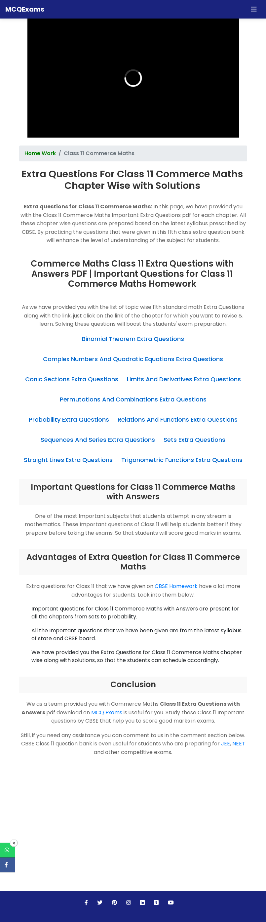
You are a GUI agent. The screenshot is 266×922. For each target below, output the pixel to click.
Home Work (40, 153)
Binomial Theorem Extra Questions (133, 339)
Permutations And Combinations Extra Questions (133, 399)
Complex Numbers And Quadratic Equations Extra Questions (133, 359)
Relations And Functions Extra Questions (178, 419)
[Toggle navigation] (254, 9)
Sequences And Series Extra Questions (98, 440)
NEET (238, 743)
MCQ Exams (106, 712)
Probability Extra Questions (69, 419)
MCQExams (24, 9)
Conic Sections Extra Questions (71, 379)
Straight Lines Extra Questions (68, 460)
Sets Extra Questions (194, 440)
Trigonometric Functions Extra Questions (182, 460)
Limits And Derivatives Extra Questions (184, 379)
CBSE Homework (176, 586)
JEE (225, 743)
